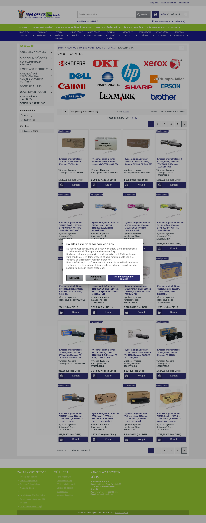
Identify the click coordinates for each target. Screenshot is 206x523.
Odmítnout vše (96, 277)
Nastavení (74, 278)
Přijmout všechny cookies (123, 277)
